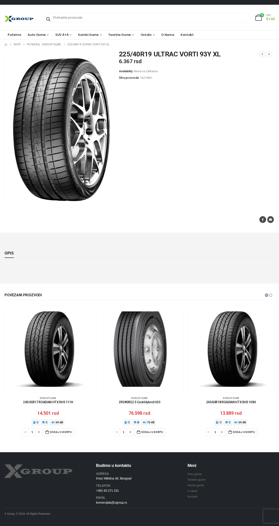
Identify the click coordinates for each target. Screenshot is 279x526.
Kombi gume (88, 34)
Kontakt (187, 34)
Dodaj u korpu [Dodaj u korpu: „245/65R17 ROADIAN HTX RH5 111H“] (61, 432)
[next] (269, 54)
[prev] (262, 54)
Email (270, 219)
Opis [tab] (9, 253)
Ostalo (146, 34)
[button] (267, 295)
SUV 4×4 (62, 34)
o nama (192, 491)
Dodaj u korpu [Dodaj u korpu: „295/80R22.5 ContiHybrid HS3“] (152, 432)
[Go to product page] (48, 349)
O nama (167, 34)
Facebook (262, 219)
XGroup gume (48, 398)
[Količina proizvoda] (32, 432)
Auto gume (37, 34)
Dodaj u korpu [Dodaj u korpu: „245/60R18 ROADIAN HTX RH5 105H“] (244, 432)
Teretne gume (119, 34)
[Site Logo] (19, 18)
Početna (14, 34)
